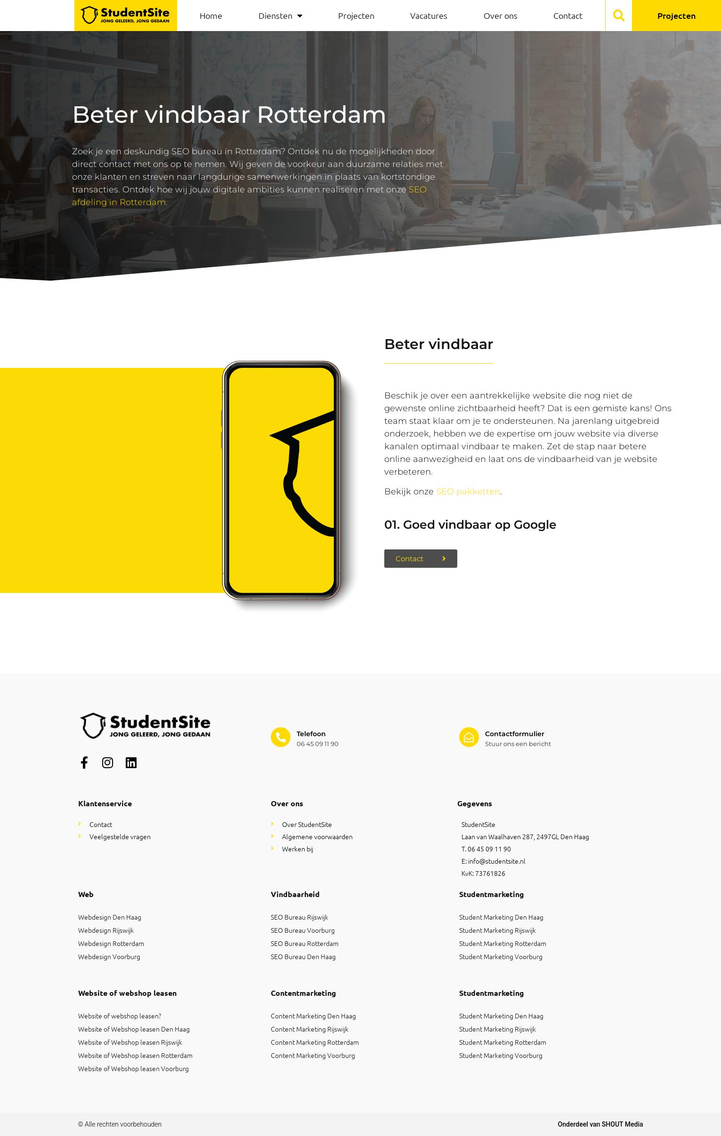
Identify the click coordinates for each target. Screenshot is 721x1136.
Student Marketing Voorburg (501, 956)
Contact (568, 15)
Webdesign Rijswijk (106, 930)
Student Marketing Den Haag (501, 917)
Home (211, 15)
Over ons (501, 15)
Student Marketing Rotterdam (502, 943)
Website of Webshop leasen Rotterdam (135, 1055)
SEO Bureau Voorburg (303, 930)
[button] (619, 16)
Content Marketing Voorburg (313, 1055)
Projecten (356, 15)
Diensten (280, 15)
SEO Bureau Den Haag (303, 956)
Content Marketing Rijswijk (309, 1028)
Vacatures (428, 15)
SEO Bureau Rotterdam (305, 943)
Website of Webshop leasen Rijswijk (130, 1042)
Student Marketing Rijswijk (497, 930)
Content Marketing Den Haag (313, 1015)
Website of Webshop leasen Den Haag (134, 1028)
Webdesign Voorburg (109, 956)
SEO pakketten (468, 491)
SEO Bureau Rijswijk (299, 917)
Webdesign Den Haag (109, 917)
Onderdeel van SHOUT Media (600, 1124)
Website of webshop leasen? (119, 1015)
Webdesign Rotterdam (111, 943)
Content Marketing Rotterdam (315, 1042)
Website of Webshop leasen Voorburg (133, 1068)
